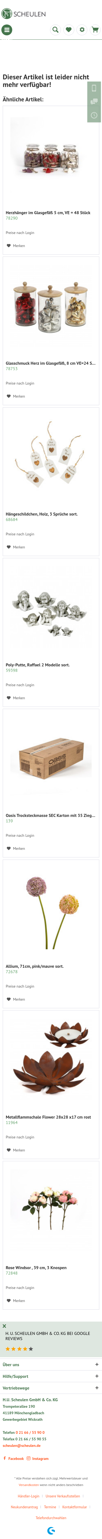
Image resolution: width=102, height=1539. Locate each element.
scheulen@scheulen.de (22, 1445)
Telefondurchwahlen (51, 1518)
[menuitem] (6, 29)
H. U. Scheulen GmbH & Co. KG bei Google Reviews (47, 1336)
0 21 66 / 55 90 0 (30, 1432)
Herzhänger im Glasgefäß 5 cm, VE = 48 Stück (48, 215)
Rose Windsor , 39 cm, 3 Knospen (36, 1270)
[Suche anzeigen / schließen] (55, 29)
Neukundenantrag (24, 1507)
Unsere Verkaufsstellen (63, 1496)
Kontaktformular (74, 1507)
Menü (6, 29)
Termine (50, 1507)
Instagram (38, 1458)
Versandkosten (29, 1485)
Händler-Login (28, 1496)
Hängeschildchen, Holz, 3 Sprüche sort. (42, 516)
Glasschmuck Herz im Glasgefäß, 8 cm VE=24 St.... (51, 365)
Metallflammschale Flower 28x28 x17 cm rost (48, 1119)
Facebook (13, 1458)
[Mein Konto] (81, 29)
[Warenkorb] (95, 29)
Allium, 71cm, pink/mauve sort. (35, 968)
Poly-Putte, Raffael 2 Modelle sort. (38, 667)
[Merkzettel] (68, 29)
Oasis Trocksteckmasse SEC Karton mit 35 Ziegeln (51, 818)
